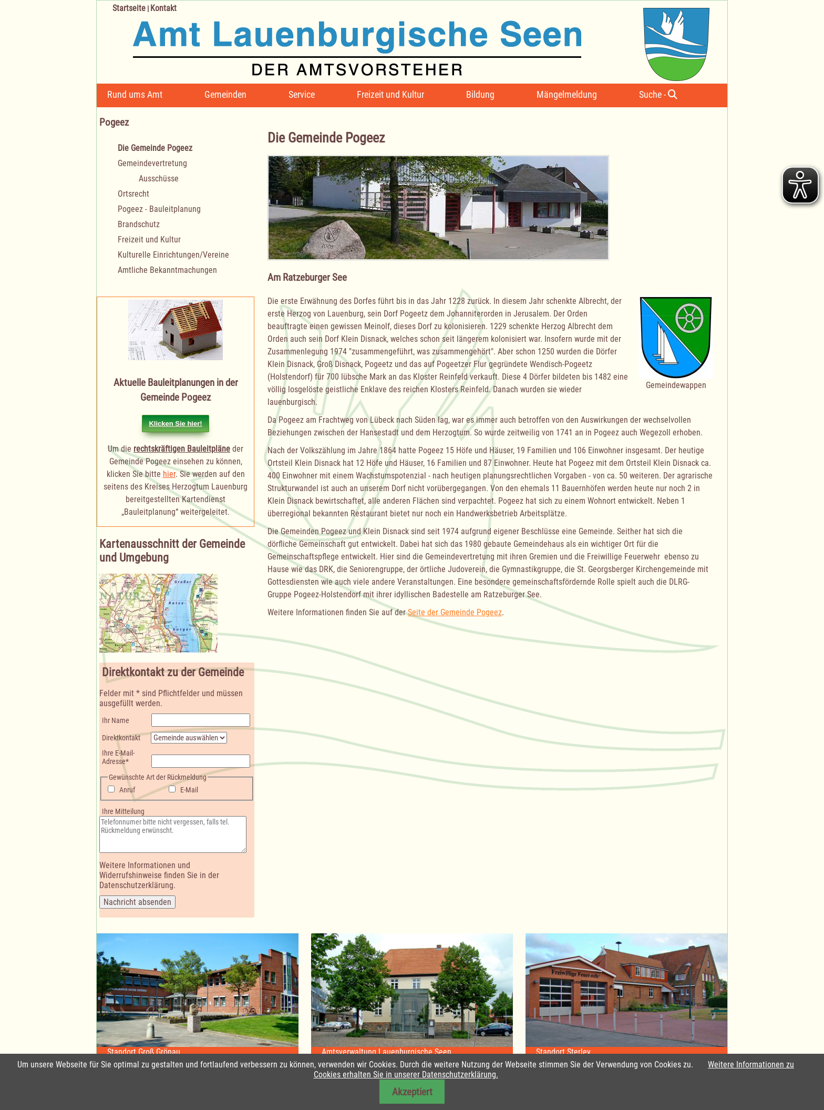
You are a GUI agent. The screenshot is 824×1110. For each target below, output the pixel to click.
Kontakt (163, 8)
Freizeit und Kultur (390, 94)
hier (169, 474)
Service (302, 94)
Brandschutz (139, 224)
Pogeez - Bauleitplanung (159, 209)
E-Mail (189, 790)
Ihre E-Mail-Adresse (118, 757)
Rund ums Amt (134, 94)
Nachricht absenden (137, 902)
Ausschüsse (159, 179)
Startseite (129, 8)
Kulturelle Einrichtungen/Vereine (173, 255)
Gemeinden (225, 94)
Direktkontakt (121, 738)
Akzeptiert (412, 1092)
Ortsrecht (133, 194)
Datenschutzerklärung (136, 885)
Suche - (658, 94)
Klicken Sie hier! (175, 423)
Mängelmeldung (567, 94)
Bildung (480, 94)
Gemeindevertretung (152, 163)
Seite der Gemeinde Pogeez (455, 612)
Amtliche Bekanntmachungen (167, 270)
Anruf (127, 790)
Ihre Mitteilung (123, 811)
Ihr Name (115, 720)
